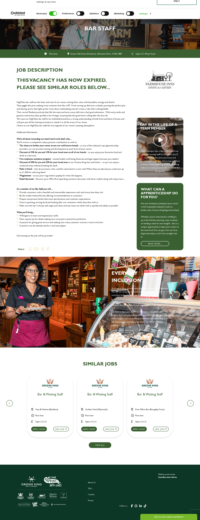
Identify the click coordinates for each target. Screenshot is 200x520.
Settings (143, 32)
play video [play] (160, 139)
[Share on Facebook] (48, 249)
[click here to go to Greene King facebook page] (132, 505)
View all (100, 445)
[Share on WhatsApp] (30, 249)
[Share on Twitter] (43, 249)
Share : (21, 249)
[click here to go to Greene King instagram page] (136, 505)
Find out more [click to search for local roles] (122, 332)
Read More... (155, 243)
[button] (52, 431)
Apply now (41, 429)
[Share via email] (36, 249)
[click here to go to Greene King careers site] (42, 491)
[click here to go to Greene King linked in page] (140, 505)
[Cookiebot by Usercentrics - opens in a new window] (18, 32)
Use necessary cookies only (176, 17)
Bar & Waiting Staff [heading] (51, 394)
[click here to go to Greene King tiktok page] (145, 505)
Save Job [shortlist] (61, 429)
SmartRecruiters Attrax (167, 477)
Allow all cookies (176, 7)
